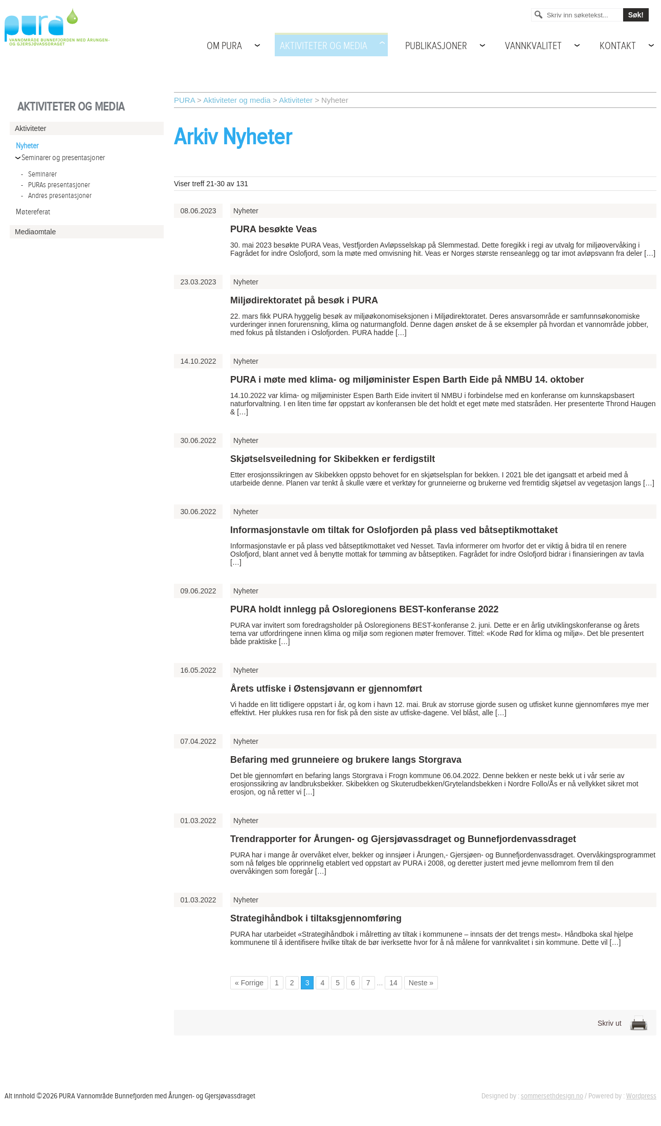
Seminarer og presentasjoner (63, 158)
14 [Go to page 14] (393, 983)
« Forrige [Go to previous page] (249, 983)
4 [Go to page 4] (322, 983)
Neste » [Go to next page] (421, 983)
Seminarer (39, 174)
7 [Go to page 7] (368, 983)
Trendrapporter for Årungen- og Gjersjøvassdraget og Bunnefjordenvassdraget (403, 839)
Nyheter (27, 146)
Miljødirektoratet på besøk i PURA (304, 300)
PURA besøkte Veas (273, 229)
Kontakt (618, 46)
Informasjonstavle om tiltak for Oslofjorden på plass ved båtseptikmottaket (394, 530)
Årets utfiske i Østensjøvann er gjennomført (326, 688)
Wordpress (641, 1096)
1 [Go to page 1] (277, 983)
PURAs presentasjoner (55, 185)
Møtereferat (33, 212)
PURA (184, 100)
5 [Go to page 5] (338, 983)
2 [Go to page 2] (292, 983)
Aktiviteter (296, 100)
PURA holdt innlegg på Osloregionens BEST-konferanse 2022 (364, 609)
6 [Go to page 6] (353, 983)
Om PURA (224, 46)
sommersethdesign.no (552, 1096)
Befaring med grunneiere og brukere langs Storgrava (345, 760)
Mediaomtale (35, 232)
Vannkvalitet (533, 46)
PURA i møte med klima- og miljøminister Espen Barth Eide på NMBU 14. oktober (407, 379)
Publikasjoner (436, 46)
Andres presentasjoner (56, 195)
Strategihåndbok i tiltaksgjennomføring (316, 918)
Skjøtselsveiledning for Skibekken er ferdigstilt (332, 459)
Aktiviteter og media (323, 46)
